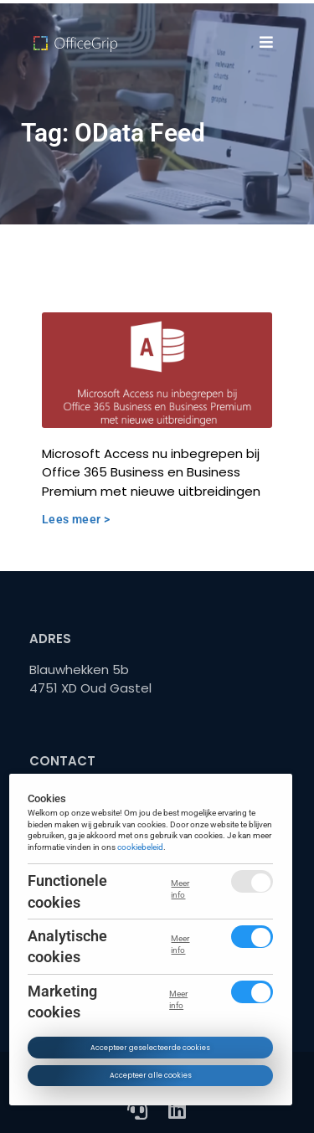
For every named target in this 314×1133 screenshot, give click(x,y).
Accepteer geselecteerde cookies (150, 1048)
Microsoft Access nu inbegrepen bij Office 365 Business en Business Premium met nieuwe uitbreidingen (151, 472)
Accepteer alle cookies (151, 1075)
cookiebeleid (141, 847)
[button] (266, 42)
